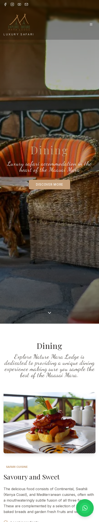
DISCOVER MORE (49, 184)
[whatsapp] (85, 507)
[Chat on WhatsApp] (85, 508)
